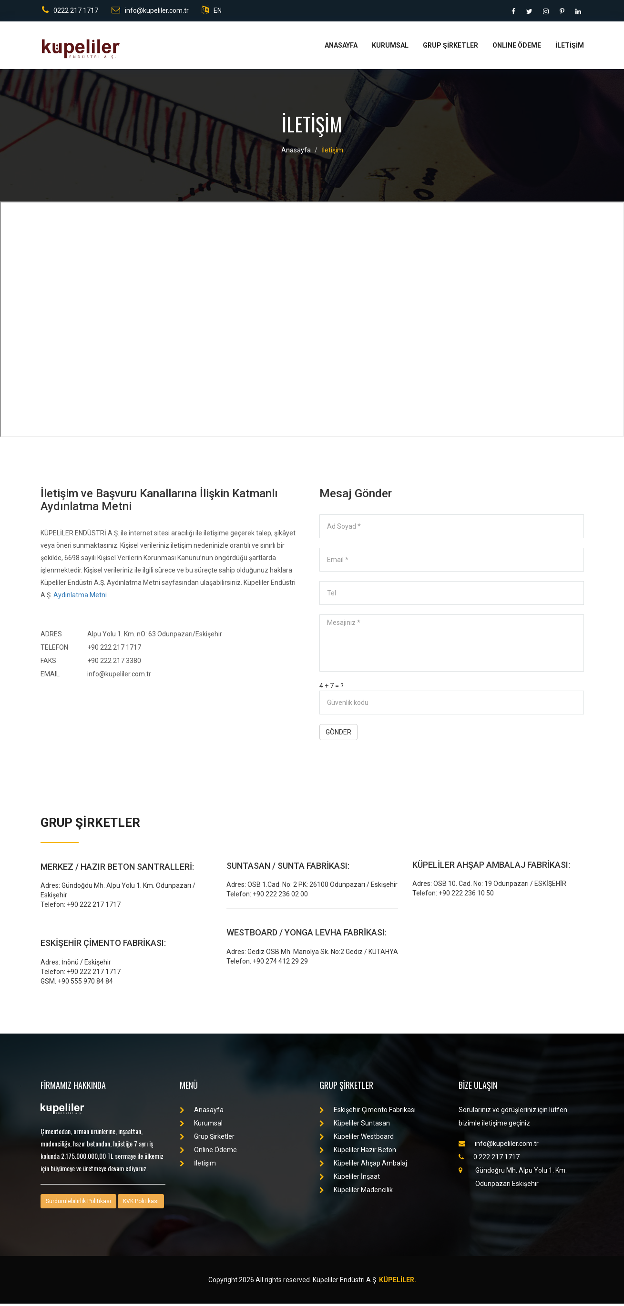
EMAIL (50, 676)
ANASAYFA (341, 47)
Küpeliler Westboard (356, 1139)
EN (213, 11)
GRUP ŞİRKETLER (450, 47)
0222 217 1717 (69, 11)
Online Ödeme (208, 1152)
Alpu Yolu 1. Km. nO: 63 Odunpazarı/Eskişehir (154, 636)
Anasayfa (296, 152)
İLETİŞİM (569, 47)
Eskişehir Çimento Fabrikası (367, 1112)
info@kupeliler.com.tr (149, 11)
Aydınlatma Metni (80, 597)
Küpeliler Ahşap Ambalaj (363, 1165)
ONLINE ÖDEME (516, 47)
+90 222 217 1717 (114, 649)
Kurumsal (201, 1125)
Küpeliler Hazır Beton (357, 1152)
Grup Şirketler (207, 1139)
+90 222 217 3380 (114, 663)
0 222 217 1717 (489, 1159)
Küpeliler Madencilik (356, 1192)
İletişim (332, 152)
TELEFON (54, 649)
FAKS (48, 663)
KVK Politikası (141, 1203)
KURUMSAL (390, 47)
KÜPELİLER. (397, 1282)
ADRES (51, 636)
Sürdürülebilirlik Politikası (78, 1203)
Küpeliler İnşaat (349, 1179)
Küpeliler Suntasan (354, 1125)
